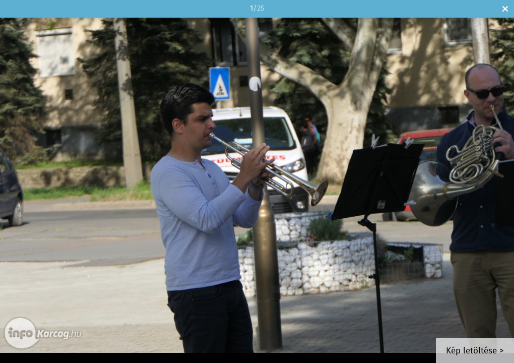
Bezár (505, 9)
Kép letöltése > (475, 351)
